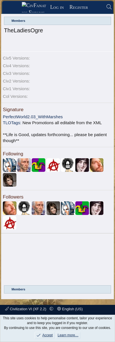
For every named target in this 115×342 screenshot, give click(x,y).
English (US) (70, 309)
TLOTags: (12, 122)
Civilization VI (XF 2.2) (26, 309)
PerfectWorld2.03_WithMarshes (33, 116)
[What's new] (97, 7)
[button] (51, 309)
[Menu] (13, 7)
